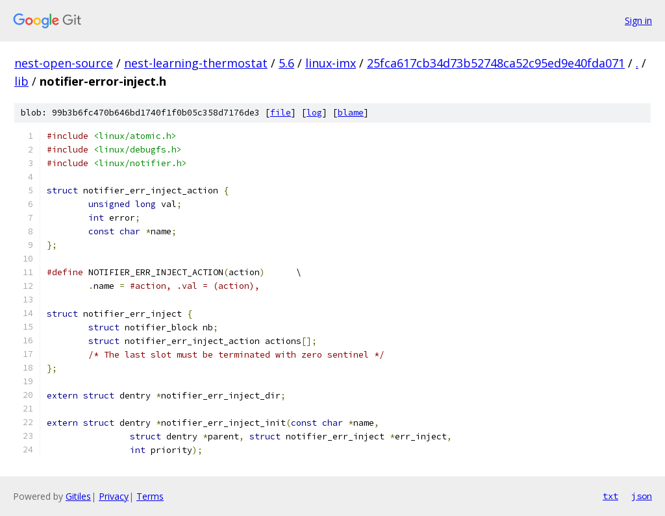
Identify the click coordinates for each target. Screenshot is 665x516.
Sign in (638, 20)
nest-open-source (63, 63)
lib (21, 81)
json (641, 496)
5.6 (286, 63)
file (280, 112)
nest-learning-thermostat (196, 63)
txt (610, 496)
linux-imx (330, 63)
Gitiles (78, 496)
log (314, 112)
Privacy (114, 496)
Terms (150, 496)
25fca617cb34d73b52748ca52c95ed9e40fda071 (496, 63)
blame (351, 112)
